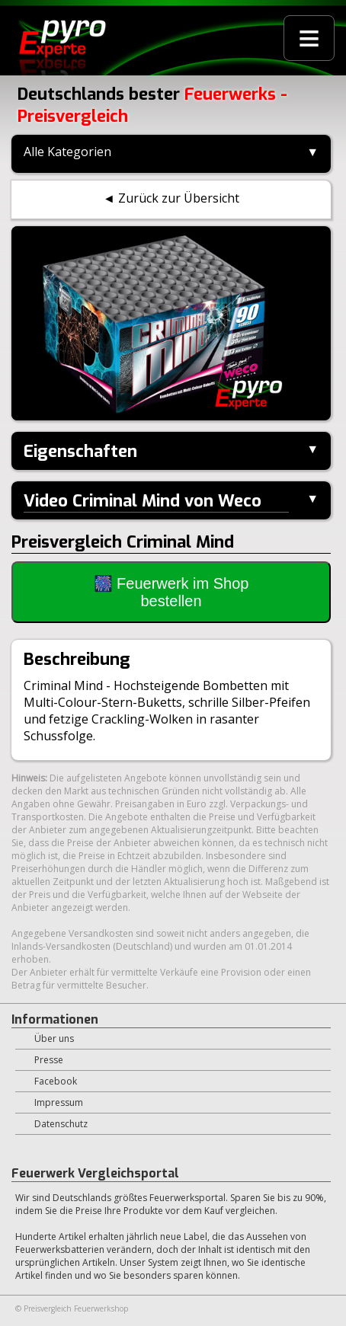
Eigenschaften (80, 451)
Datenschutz (61, 1123)
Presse (48, 1059)
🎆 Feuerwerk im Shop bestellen (171, 592)
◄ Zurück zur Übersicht (171, 198)
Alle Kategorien (67, 151)
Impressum (58, 1102)
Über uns (54, 1038)
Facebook (55, 1081)
